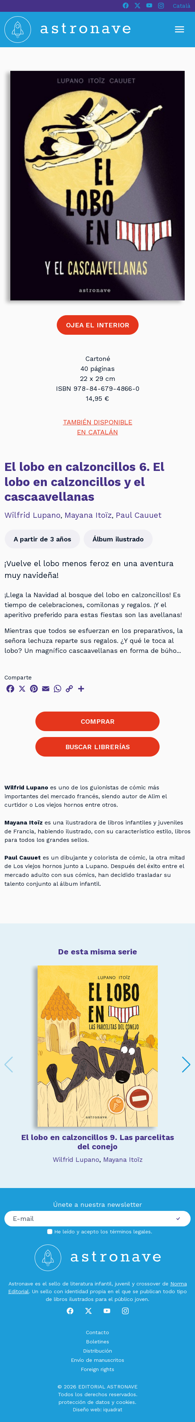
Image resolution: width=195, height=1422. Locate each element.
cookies (125, 1402)
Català (182, 5)
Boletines (97, 1341)
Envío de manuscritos (97, 1360)
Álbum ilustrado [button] (118, 539)
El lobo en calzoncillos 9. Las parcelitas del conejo (97, 1142)
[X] (137, 6)
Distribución (97, 1351)
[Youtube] (149, 6)
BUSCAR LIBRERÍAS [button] (97, 747)
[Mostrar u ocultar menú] (179, 29)
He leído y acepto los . (103, 1232)
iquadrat (112, 1409)
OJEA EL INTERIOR (97, 325)
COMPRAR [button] (98, 721)
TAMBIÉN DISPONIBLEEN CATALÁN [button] (97, 427)
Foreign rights (97, 1369)
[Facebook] (126, 6)
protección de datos (84, 1402)
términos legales (130, 1232)
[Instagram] (161, 6)
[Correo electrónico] (85, 1218)
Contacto (97, 1332)
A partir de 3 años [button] (42, 539)
